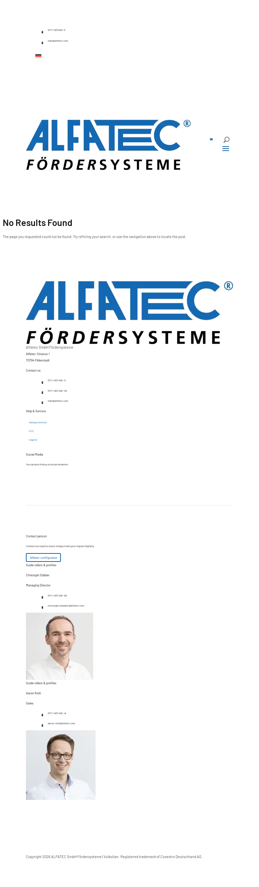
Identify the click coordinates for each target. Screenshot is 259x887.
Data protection (38, 422)
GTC (31, 431)
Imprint (33, 439)
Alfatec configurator (43, 557)
